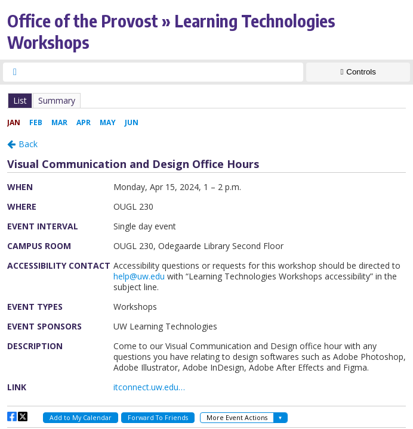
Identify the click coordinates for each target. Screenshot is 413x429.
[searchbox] (163, 72)
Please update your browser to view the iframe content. (206, 100)
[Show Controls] (358, 72)
